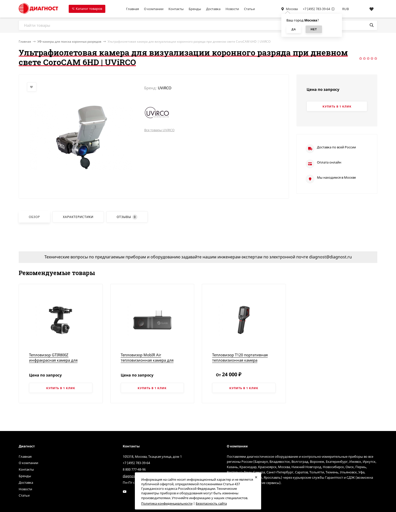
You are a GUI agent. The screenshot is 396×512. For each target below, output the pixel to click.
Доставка (213, 9)
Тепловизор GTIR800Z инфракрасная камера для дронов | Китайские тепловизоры (60, 360)
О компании (153, 9)
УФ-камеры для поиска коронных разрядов (69, 41)
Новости (232, 9)
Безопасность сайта (211, 503)
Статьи (249, 9)
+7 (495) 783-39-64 (316, 9)
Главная (132, 9)
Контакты (176, 9)
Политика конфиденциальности (166, 503)
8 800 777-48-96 (134, 469)
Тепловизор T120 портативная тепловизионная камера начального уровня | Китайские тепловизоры (242, 362)
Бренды (195, 9)
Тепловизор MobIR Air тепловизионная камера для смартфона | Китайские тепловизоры (147, 362)
